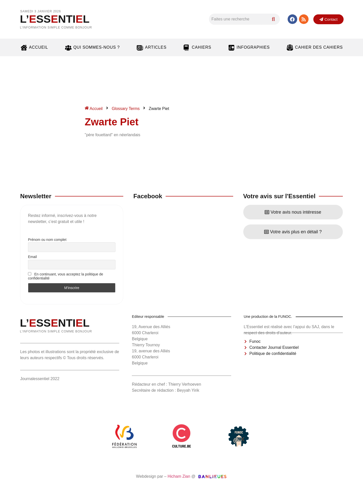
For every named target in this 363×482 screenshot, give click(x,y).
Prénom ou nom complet (47, 240)
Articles (151, 47)
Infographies (249, 47)
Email (32, 257)
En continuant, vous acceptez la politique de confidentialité (65, 276)
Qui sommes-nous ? (92, 47)
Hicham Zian (179, 476)
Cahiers (197, 47)
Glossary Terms (126, 108)
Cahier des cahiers (314, 47)
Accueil (34, 47)
